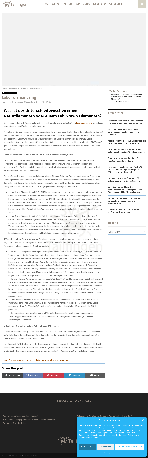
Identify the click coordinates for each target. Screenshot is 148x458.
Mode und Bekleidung (9, 93)
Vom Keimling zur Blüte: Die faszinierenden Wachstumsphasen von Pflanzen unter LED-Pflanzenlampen (125, 189)
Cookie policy (109, 453)
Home (46, 4)
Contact (56, 4)
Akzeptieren (87, 447)
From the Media (82, 4)
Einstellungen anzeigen (130, 447)
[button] (142, 420)
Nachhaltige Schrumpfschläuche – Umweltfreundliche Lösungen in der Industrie (123, 132)
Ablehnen (106, 447)
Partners (68, 4)
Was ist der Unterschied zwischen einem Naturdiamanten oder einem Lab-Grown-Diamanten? (126, 96)
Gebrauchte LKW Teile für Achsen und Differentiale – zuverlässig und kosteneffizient (124, 201)
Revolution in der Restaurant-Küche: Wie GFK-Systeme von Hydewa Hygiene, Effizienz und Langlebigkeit (125, 169)
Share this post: (123, 101)
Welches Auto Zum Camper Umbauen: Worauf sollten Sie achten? (104, 416)
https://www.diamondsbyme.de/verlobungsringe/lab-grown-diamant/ (36, 360)
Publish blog (115, 4)
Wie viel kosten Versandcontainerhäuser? (20, 416)
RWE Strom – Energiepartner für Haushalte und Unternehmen (29, 420)
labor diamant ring (84, 123)
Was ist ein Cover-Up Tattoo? (15, 423)
